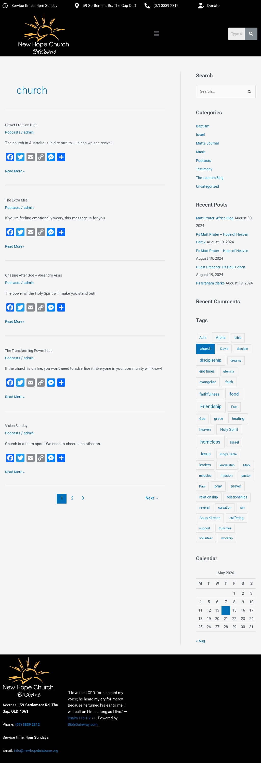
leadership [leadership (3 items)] (226, 465)
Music (200, 152)
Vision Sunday (16, 426)
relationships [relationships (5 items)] (237, 497)
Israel (200, 135)
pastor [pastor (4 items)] (246, 476)
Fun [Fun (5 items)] (234, 407)
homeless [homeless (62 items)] (210, 442)
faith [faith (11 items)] (229, 382)
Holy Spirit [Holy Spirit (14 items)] (229, 429)
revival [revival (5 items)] (204, 507)
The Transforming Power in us (28, 351)
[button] (156, 34)
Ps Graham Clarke (210, 283)
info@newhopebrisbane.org (35, 750)
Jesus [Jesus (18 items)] (205, 453)
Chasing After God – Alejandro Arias (33, 275)
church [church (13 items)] (205, 348)
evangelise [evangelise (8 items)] (208, 382)
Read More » (15, 170)
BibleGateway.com (82, 724)
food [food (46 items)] (234, 394)
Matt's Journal (207, 143)
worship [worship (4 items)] (227, 538)
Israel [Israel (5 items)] (234, 442)
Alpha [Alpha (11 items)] (221, 337)
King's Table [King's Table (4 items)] (228, 454)
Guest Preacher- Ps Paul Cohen (220, 267)
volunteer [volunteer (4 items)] (206, 538)
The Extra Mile (16, 200)
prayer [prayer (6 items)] (236, 486)
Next (152, 498)
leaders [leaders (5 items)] (205, 465)
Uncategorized (207, 186)
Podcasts (12, 132)
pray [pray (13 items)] (218, 486)
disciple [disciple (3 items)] (242, 349)
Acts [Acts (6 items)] (202, 338)
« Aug (200, 641)
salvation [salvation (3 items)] (224, 507)
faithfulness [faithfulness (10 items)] (210, 394)
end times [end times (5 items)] (207, 371)
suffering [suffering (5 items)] (236, 518)
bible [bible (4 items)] (237, 338)
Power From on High (21, 125)
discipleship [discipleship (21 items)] (210, 360)
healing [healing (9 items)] (238, 418)
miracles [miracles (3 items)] (205, 476)
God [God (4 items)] (202, 419)
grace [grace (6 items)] (218, 418)
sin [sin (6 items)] (242, 507)
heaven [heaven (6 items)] (205, 429)
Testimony (204, 169)
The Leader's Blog (210, 178)
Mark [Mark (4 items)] (247, 465)
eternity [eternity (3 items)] (228, 371)
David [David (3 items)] (224, 349)
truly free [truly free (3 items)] (225, 528)
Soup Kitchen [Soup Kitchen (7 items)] (210, 518)
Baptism (202, 126)
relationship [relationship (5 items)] (208, 497)
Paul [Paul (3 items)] (202, 486)
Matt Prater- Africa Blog (214, 218)
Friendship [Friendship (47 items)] (210, 406)
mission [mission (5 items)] (226, 475)
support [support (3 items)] (204, 528)
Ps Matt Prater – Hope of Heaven (222, 251)
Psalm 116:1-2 (79, 718)
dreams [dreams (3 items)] (235, 360)
